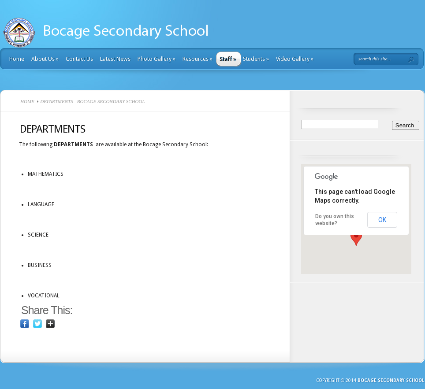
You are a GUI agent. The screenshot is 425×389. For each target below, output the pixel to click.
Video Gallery (294, 59)
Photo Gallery (156, 59)
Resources (197, 59)
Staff (228, 59)
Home (16, 59)
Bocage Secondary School (391, 380)
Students (256, 59)
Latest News (115, 59)
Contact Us (79, 59)
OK (382, 219)
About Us (45, 59)
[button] (356, 238)
